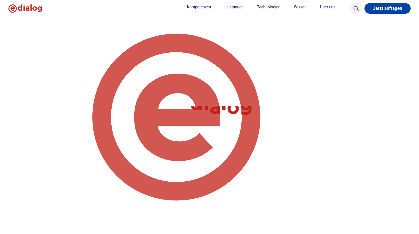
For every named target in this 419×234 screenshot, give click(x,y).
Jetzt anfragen (387, 8)
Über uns (330, 7)
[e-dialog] (25, 8)
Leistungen (236, 7)
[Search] (356, 8)
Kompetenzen (201, 7)
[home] (17, 22)
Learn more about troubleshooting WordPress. (161, 69)
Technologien (271, 7)
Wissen (303, 7)
